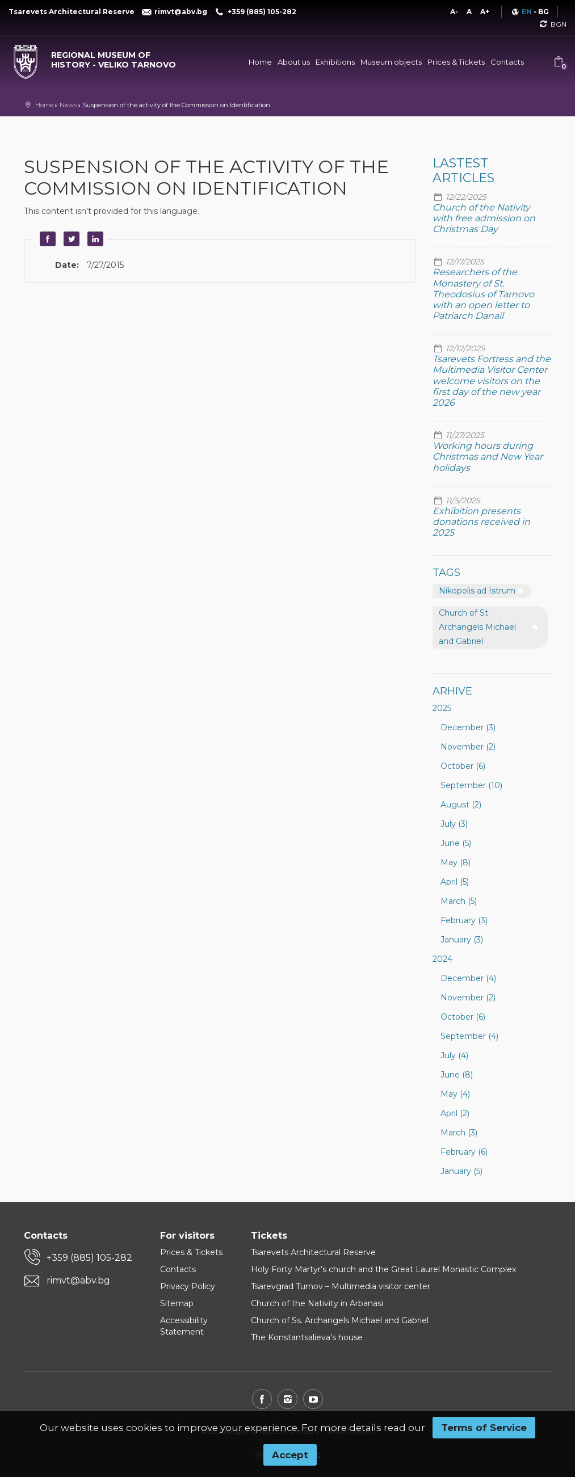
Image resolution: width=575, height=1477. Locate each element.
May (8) (455, 862)
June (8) (456, 1075)
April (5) (454, 882)
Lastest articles (463, 170)
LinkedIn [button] (94, 239)
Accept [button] (290, 1455)
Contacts (507, 61)
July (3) (454, 824)
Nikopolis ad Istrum (477, 591)
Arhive (452, 691)
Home (260, 61)
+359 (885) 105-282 (89, 1257)
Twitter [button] (70, 239)
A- (454, 11)
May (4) (455, 1094)
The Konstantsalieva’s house (307, 1337)
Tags (446, 572)
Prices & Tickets (456, 61)
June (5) (455, 843)
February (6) (464, 1152)
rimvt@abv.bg (78, 1280)
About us (294, 61)
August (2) (460, 804)
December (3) (468, 727)
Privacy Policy (187, 1286)
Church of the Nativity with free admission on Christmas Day (484, 218)
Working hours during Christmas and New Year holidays (488, 456)
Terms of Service (484, 1427)
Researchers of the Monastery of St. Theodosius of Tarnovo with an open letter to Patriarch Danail (483, 294)
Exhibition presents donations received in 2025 (481, 522)
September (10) (471, 785)
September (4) (469, 1036)
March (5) (458, 901)
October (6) (462, 766)
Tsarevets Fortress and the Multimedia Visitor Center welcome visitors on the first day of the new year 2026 (492, 381)
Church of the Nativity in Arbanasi (317, 1303)
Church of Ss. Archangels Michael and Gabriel (340, 1320)
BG (543, 11)
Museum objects (391, 61)
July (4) (454, 1055)
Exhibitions (335, 61)
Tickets (269, 1235)
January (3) (461, 940)
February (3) (464, 920)
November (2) (468, 747)
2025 (442, 708)
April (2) (454, 1113)
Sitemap (177, 1303)
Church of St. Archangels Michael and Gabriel (477, 627)
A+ (484, 11)
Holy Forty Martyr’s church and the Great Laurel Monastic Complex (383, 1269)
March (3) (458, 1132)
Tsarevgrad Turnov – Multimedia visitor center (340, 1286)
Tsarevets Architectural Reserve (313, 1252)
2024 (442, 959)
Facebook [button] (46, 239)
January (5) (461, 1171)
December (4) (468, 978)
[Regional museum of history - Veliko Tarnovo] (96, 57)
